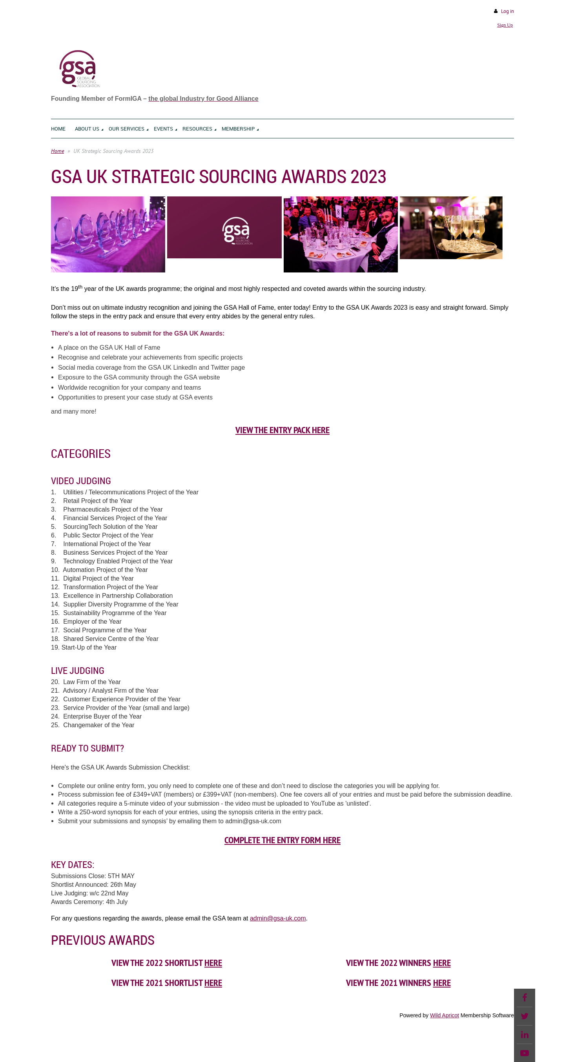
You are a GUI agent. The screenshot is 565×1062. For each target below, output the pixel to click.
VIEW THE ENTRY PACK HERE (282, 430)
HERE (213, 963)
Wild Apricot (444, 1015)
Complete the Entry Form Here (282, 840)
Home (57, 150)
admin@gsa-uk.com (278, 918)
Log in (507, 11)
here (213, 983)
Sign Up (505, 25)
